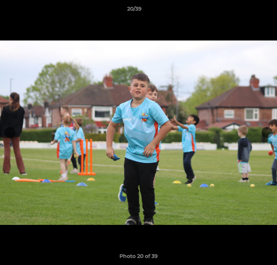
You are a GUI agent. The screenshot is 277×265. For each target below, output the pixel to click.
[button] (250, 10)
